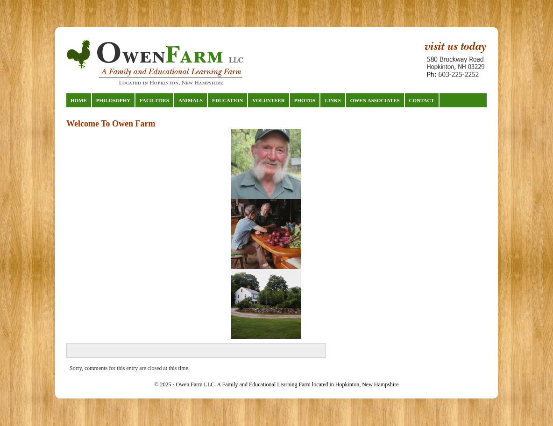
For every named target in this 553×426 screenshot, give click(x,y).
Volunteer (268, 100)
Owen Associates (375, 100)
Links (332, 100)
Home (79, 100)
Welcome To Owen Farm (110, 123)
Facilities (154, 100)
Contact (421, 100)
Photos (305, 100)
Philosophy (113, 100)
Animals (190, 100)
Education (227, 100)
